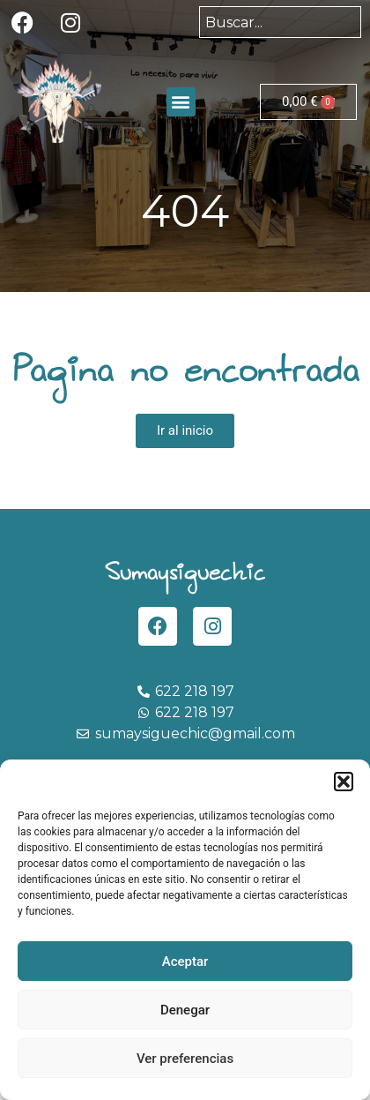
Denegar (185, 1010)
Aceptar (185, 961)
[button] (343, 781)
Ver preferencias (185, 1058)
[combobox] (280, 22)
